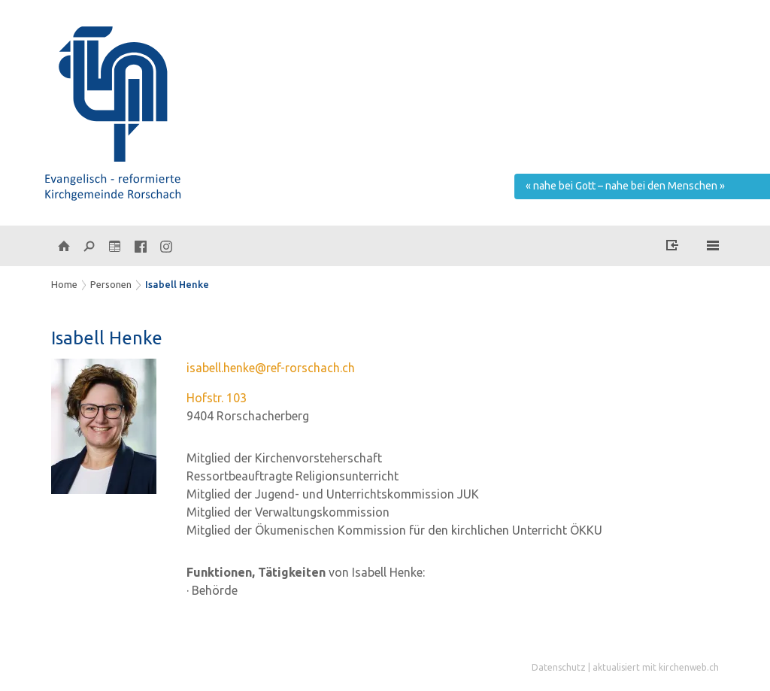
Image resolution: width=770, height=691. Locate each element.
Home (64, 284)
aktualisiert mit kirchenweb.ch (656, 667)
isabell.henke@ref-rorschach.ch (270, 367)
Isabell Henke (177, 284)
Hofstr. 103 (216, 398)
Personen (111, 284)
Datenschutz (559, 667)
